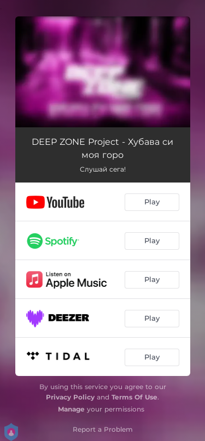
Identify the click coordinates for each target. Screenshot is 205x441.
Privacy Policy (70, 397)
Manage (71, 409)
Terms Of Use (134, 397)
